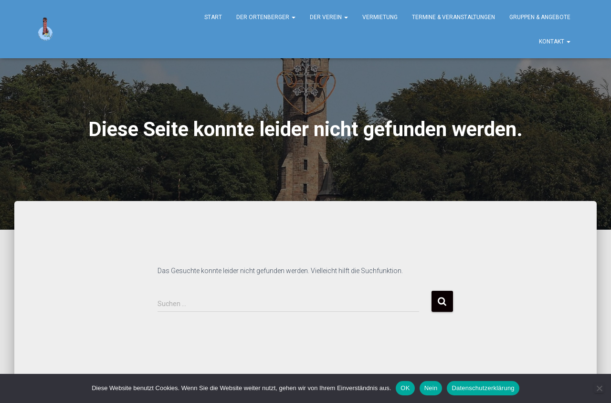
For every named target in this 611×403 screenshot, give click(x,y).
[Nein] (599, 388)
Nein (431, 388)
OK (405, 388)
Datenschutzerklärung (483, 388)
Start (213, 17)
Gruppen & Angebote (539, 17)
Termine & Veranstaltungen (453, 17)
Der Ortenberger (265, 17)
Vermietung (380, 17)
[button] (293, 17)
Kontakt (554, 41)
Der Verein (329, 17)
